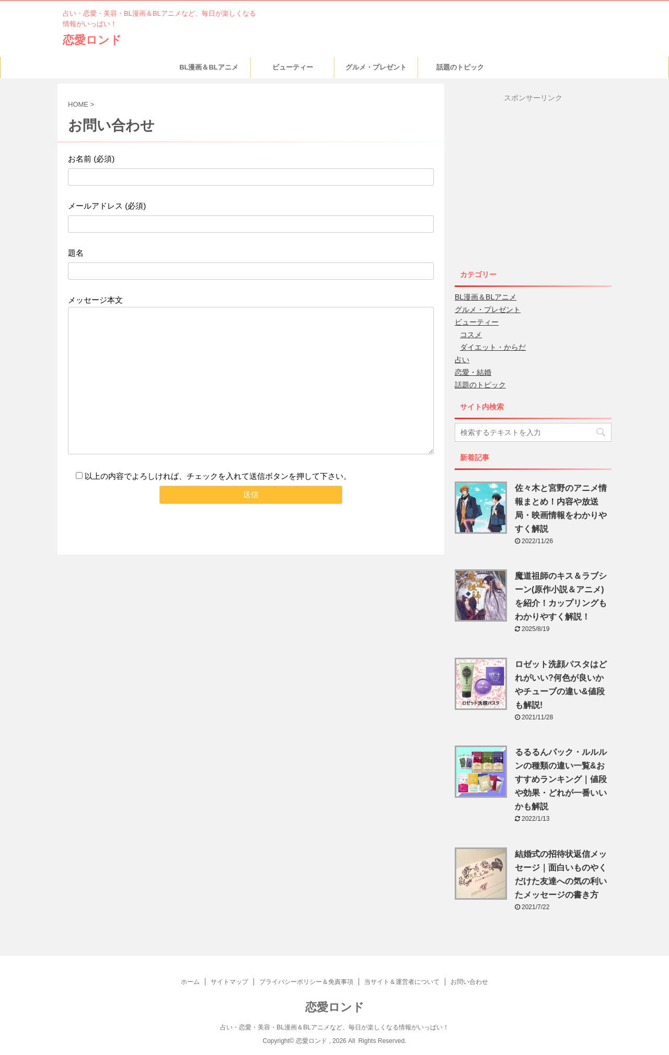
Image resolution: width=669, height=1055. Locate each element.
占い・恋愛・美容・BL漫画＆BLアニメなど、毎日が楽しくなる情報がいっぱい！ (334, 1027)
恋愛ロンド (92, 40)
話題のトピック (460, 67)
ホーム (190, 981)
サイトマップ (229, 981)
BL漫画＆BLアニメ (208, 67)
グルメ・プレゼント (376, 67)
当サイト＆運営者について (402, 981)
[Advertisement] (542, 176)
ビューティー (292, 67)
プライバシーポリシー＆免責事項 (306, 981)
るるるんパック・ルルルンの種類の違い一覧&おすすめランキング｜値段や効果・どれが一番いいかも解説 (561, 779)
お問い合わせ (469, 981)
